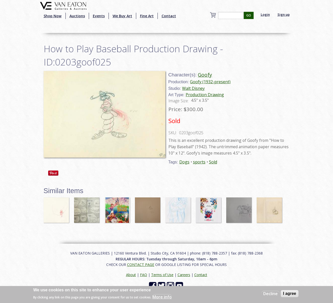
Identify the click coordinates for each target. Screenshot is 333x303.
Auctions (77, 15)
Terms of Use (162, 274)
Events (99, 15)
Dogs (184, 162)
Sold (213, 162)
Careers (184, 274)
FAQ (143, 274)
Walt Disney (193, 88)
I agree (289, 293)
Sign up (283, 14)
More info (162, 297)
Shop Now (53, 15)
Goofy (205, 74)
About (131, 274)
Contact (169, 15)
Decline (270, 293)
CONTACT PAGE (140, 264)
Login (265, 14)
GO (248, 15)
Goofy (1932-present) (210, 82)
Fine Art (147, 15)
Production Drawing (205, 94)
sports (199, 162)
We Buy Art (122, 15)
